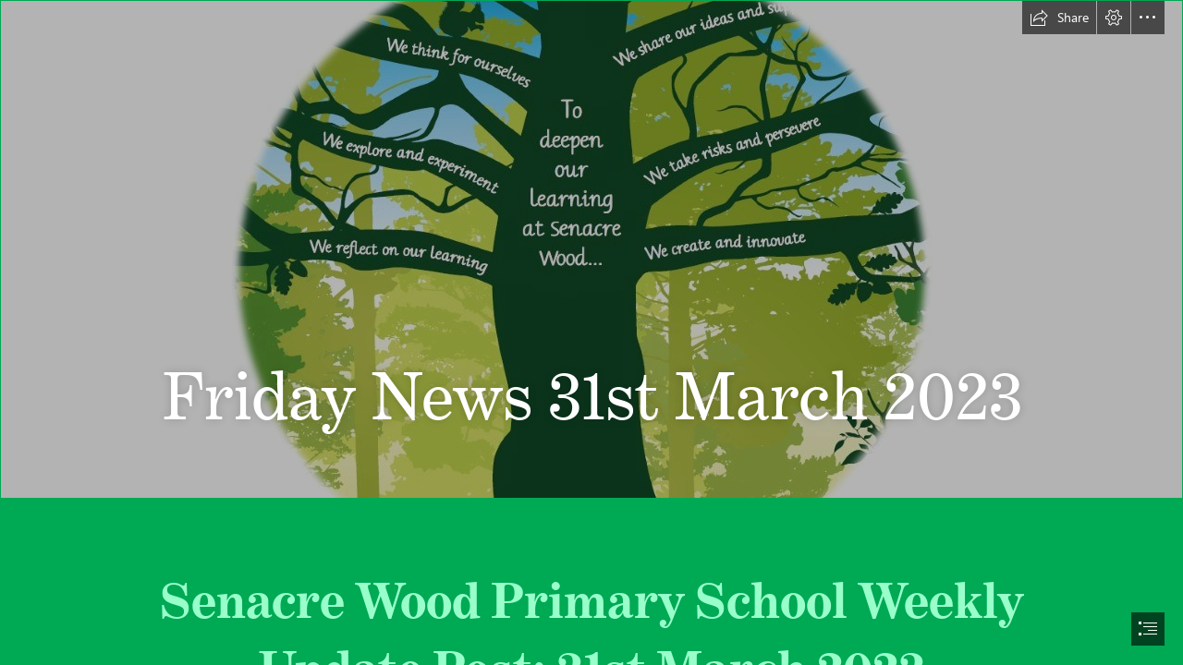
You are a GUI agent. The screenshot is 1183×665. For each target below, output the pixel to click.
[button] (1059, 17)
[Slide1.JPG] (591, 249)
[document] (591, 332)
